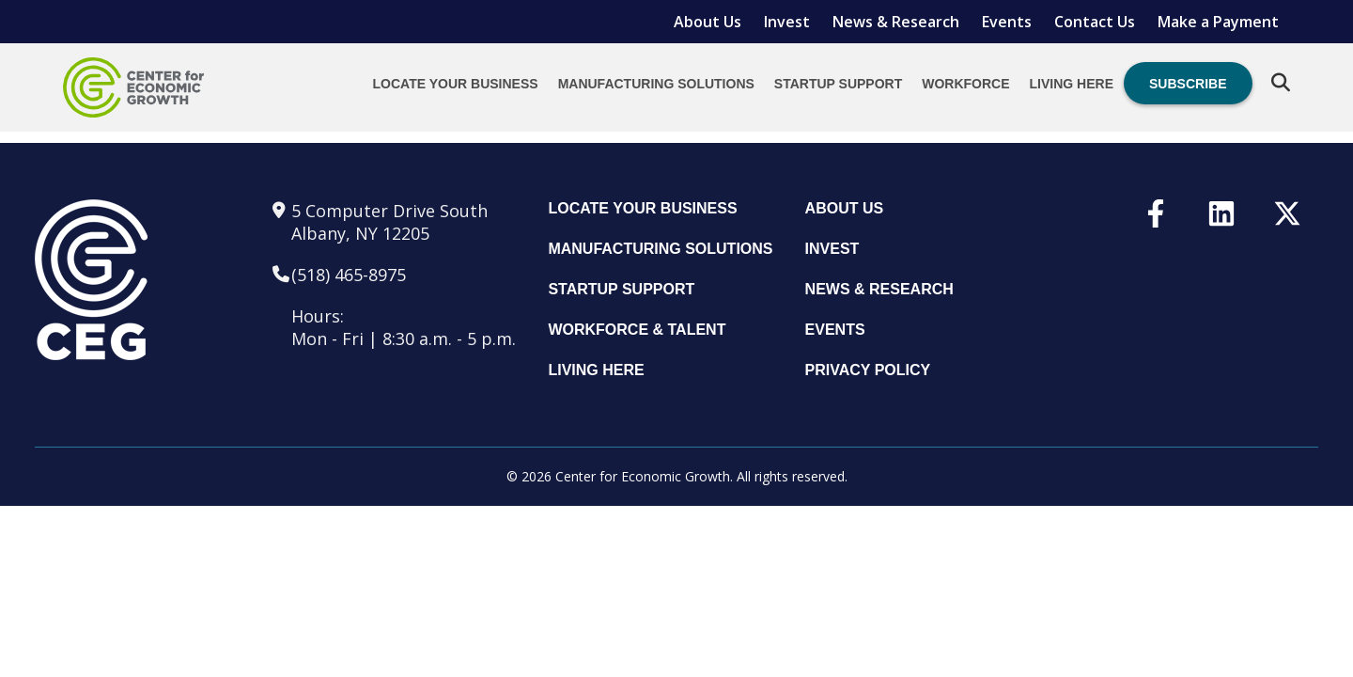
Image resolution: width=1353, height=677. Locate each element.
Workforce (965, 83)
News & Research (895, 21)
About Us (707, 21)
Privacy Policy (868, 370)
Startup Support (838, 83)
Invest (787, 21)
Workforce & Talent (636, 330)
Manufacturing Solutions (656, 83)
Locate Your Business (455, 83)
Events (1007, 21)
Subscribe (1187, 83)
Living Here (1071, 83)
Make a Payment (1218, 21)
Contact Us (1094, 21)
